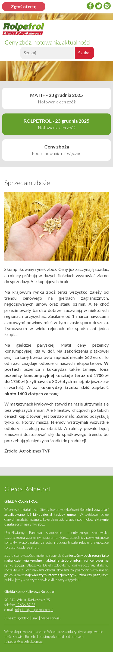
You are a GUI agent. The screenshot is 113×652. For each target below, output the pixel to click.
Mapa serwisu (51, 618)
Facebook (90, 6)
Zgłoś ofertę (23, 6)
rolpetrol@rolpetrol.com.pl (34, 609)
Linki (35, 618)
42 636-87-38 (25, 605)
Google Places (107, 6)
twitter (98, 6)
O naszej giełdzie (16, 618)
